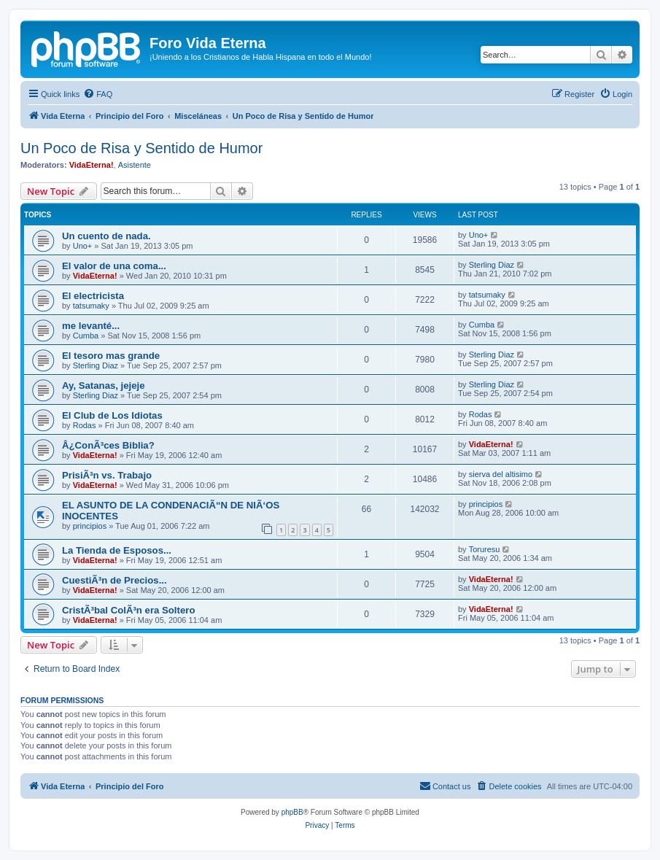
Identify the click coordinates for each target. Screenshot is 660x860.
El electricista (93, 295)
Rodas (84, 425)
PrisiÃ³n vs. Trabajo (107, 475)
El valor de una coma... (114, 265)
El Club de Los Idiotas (112, 415)
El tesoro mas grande (111, 355)
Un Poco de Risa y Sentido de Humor (141, 148)
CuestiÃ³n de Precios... (114, 580)
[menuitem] (97, 94)
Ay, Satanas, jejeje (103, 385)
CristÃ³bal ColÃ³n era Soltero (128, 610)
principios (89, 526)
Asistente (134, 164)
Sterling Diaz (491, 264)
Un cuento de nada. (106, 236)
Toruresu (484, 549)
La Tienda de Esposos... (116, 550)
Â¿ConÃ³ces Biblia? (108, 445)
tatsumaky (91, 305)
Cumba (85, 335)
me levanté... (91, 325)
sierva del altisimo (500, 474)
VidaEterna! (91, 164)
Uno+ (83, 245)
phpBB (292, 812)
